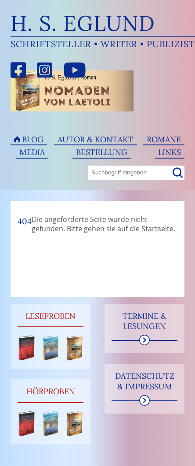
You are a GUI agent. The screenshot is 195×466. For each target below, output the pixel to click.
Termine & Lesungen (144, 321)
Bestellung (101, 152)
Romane (164, 139)
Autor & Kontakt (95, 139)
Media (32, 152)
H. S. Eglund (83, 23)
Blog (32, 139)
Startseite (157, 228)
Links (169, 152)
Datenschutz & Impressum (144, 381)
